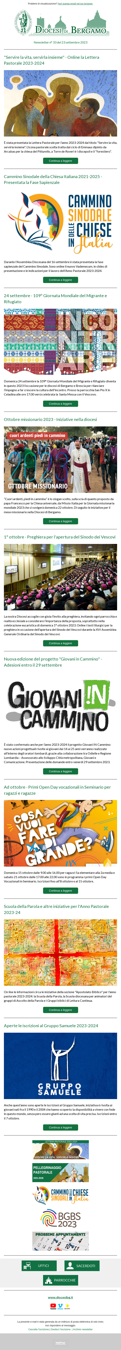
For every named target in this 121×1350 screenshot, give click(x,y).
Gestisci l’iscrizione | (62, 1329)
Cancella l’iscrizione (38, 1329)
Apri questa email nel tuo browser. (75, 3)
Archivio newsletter (83, 1329)
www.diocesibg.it (60, 1297)
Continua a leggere (60, 160)
